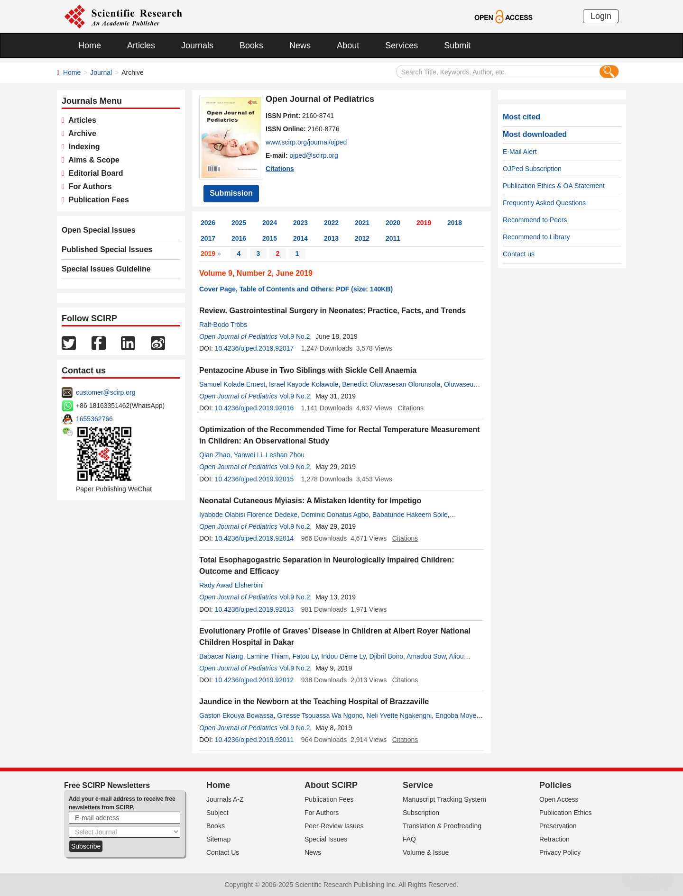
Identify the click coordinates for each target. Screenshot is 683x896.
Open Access (559, 799)
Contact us (519, 254)
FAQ (409, 839)
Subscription (421, 812)
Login (601, 16)
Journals (197, 45)
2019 (423, 222)
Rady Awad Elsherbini (231, 585)
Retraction (554, 839)
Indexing (82, 147)
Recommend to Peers (535, 220)
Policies (555, 785)
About (348, 45)
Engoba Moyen (457, 715)
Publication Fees (97, 200)
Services (401, 45)
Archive (80, 133)
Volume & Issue (426, 852)
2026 (208, 222)
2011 (393, 238)
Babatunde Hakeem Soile (410, 514)
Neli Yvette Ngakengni (399, 715)
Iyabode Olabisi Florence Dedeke (248, 514)
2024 (269, 222)
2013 (331, 238)
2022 (331, 222)
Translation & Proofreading (442, 826)
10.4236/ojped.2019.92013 (254, 609)
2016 (238, 238)
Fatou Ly (305, 656)
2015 (269, 238)
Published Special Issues (107, 249)
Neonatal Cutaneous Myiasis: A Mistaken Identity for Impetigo (310, 501)
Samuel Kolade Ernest (232, 384)
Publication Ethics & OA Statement (554, 186)
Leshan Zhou (285, 455)
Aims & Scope (92, 160)
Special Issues (326, 839)
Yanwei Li (248, 455)
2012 (362, 238)
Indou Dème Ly (343, 656)
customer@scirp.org (105, 392)
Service (418, 785)
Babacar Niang (221, 656)
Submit (457, 45)
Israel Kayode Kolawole (303, 384)
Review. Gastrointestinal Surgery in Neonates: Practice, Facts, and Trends (332, 311)
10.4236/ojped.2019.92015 (254, 479)
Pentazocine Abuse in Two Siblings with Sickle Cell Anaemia (307, 370)
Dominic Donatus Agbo (335, 514)
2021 (362, 222)
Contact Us (222, 852)
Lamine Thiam (267, 656)
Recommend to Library (536, 237)
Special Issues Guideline (106, 269)
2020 (393, 222)
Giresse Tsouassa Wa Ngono (320, 715)
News (300, 45)
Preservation (558, 826)
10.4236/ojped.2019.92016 (254, 408)
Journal (101, 72)
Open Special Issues (99, 230)
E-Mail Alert (520, 151)
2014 (300, 238)
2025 (238, 222)
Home (89, 45)
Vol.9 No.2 (294, 336)
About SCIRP (331, 785)
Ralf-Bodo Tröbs (223, 324)
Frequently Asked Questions (544, 203)
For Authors (88, 186)
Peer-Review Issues (334, 826)
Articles (141, 45)
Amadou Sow (426, 656)
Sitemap (218, 839)
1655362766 (94, 419)
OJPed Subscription (532, 168)
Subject (217, 812)
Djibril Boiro (386, 656)
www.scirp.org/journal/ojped (306, 142)
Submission (231, 193)
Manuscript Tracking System (444, 799)
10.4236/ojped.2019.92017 (254, 348)
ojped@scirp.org (314, 155)
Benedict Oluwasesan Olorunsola (391, 384)
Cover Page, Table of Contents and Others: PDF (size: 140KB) (296, 289)
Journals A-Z (225, 799)
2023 (300, 222)
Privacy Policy (560, 852)
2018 (454, 222)
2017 (208, 238)
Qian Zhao (214, 455)
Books (251, 45)
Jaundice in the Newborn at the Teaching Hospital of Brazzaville (314, 701)
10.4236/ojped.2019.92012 (254, 680)
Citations (280, 168)
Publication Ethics (565, 812)
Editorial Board (94, 173)
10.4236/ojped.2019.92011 (254, 739)
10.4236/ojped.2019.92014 (254, 538)
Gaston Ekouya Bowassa (236, 715)
